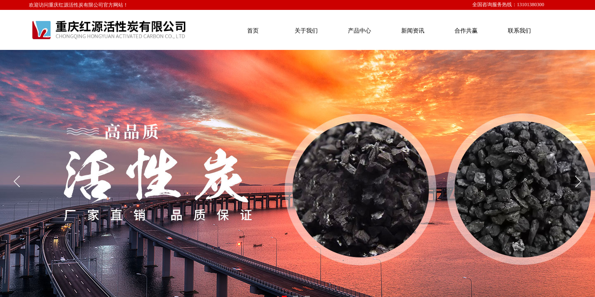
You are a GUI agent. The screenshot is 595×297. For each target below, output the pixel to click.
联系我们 (519, 31)
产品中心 (359, 31)
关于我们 (306, 31)
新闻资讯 (412, 31)
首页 (253, 31)
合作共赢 (466, 31)
